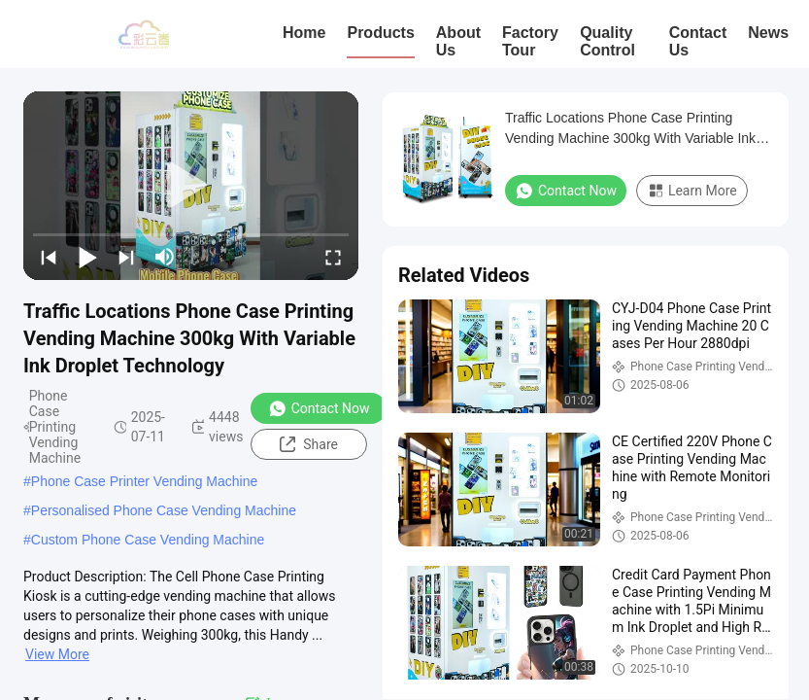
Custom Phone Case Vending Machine (147, 539)
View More (57, 654)
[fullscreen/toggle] (333, 256)
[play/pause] (87, 256)
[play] (191, 185)
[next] (126, 256)
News (768, 32)
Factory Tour (530, 41)
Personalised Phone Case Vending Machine (163, 510)
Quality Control (607, 41)
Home (304, 32)
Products (380, 32)
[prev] (48, 256)
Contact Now (319, 408)
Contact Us (698, 41)
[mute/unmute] (165, 256)
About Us (458, 41)
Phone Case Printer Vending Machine (144, 481)
